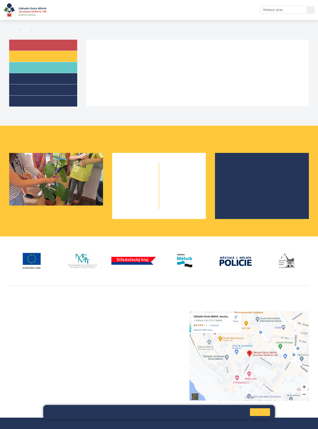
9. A (175, 198)
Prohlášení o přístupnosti (140, 423)
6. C (190, 174)
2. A (128, 182)
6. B (183, 174)
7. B (190, 182)
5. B (143, 207)
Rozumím (260, 412)
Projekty (231, 178)
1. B (143, 174)
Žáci (23, 56)
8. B (190, 190)
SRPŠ (229, 191)
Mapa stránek (95, 423)
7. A (175, 182)
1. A (128, 174)
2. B (143, 182)
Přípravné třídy (32, 89)
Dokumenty (124, 10)
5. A (128, 207)
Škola (25, 45)
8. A (175, 190)
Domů (13, 29)
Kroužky (26, 100)
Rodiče (26, 67)
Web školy (301, 423)
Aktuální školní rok (90, 10)
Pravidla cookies (215, 414)
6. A (175, 174)
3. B (143, 190)
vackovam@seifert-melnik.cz (30, 374)
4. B (143, 198)
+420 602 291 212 (125, 318)
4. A (128, 198)
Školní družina (31, 78)
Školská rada (234, 171)
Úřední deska (43, 29)
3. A (128, 190)
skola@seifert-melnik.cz (130, 328)
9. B (190, 198)
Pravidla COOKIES (173, 423)
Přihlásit (113, 423)
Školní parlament (237, 184)
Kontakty (149, 10)
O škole (230, 165)
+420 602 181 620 (22, 369)
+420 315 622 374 (125, 313)
